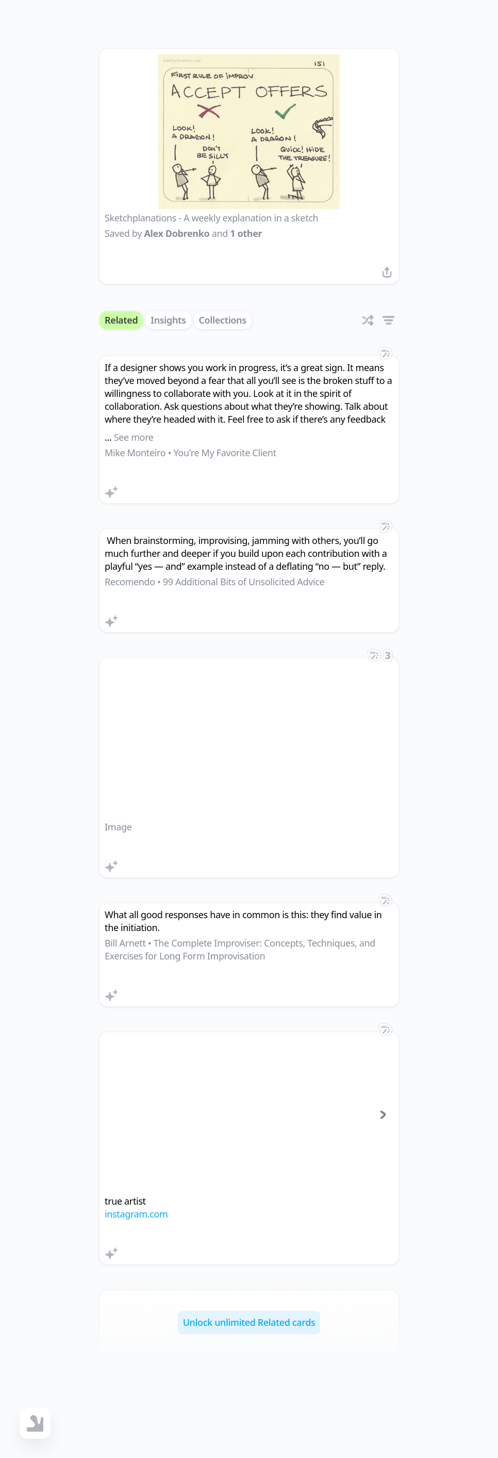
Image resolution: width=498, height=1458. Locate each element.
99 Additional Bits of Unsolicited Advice (244, 581)
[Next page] (383, 1115)
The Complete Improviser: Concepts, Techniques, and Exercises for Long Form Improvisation (240, 949)
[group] (249, 1114)
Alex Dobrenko (176, 233)
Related (121, 319)
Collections (222, 319)
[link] (249, 429)
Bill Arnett (125, 943)
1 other (246, 233)
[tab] (240, 1178)
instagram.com (136, 1214)
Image (118, 827)
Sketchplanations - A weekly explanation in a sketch (211, 218)
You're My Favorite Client (224, 452)
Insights (168, 319)
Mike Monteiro (135, 452)
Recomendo (130, 581)
